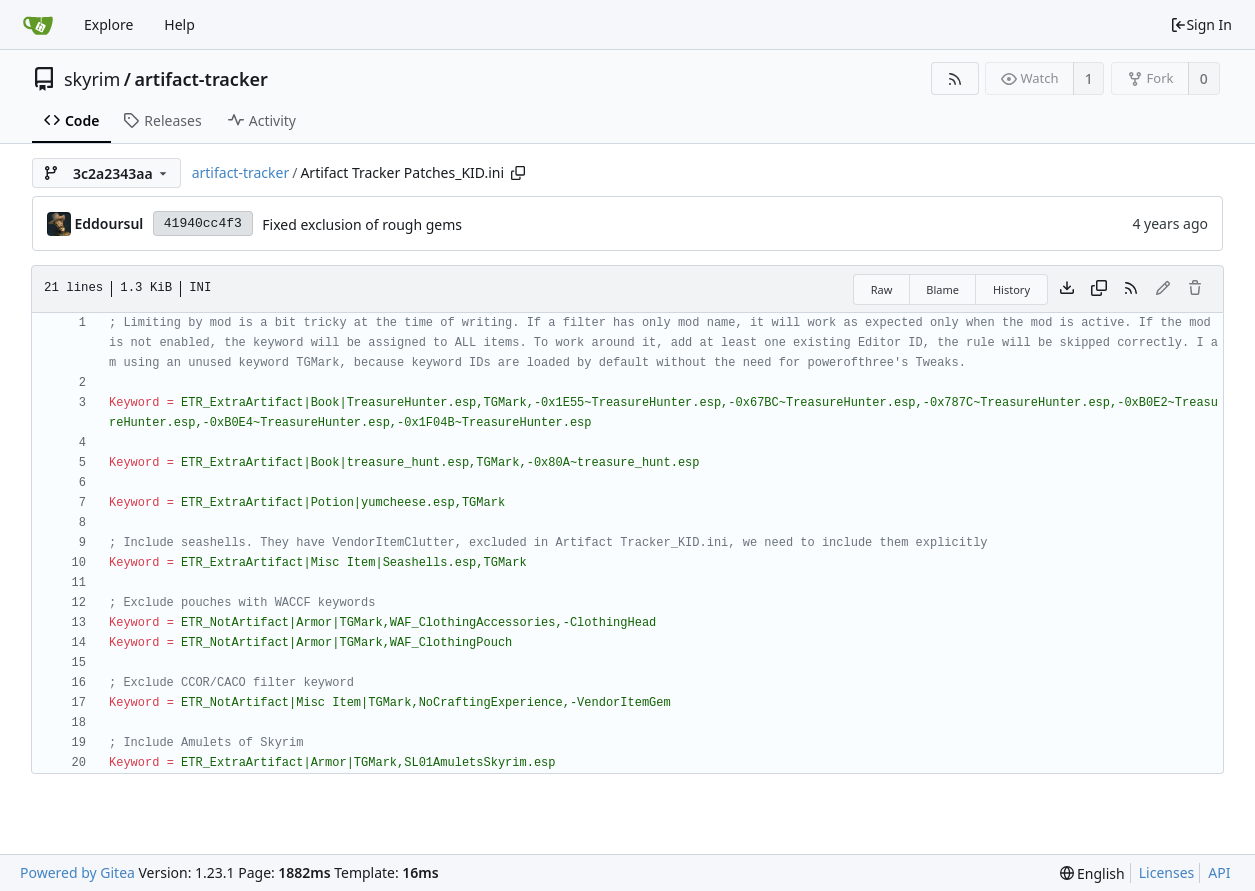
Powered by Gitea (77, 872)
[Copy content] (1099, 289)
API (1219, 872)
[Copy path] (518, 173)
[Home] (38, 25)
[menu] (1092, 873)
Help (179, 24)
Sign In (1201, 24)
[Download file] (1067, 289)
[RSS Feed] (954, 78)
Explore (108, 24)
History (1011, 289)
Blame (942, 289)
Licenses (1167, 872)
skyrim (92, 79)
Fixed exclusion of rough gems (362, 224)
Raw (882, 289)
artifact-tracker (201, 79)
